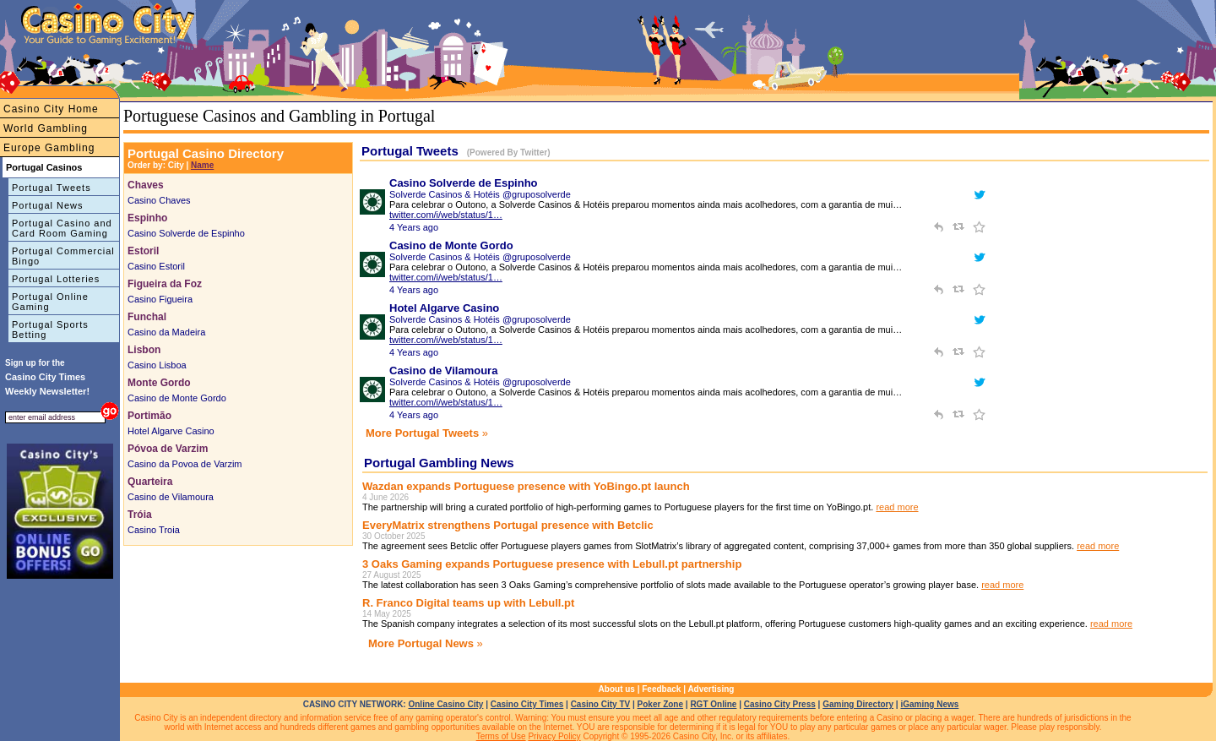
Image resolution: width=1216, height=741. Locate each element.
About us (617, 689)
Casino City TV (601, 704)
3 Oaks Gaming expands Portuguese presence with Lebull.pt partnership (551, 564)
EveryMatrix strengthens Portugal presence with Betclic (508, 525)
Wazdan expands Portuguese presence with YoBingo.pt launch (526, 486)
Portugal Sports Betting (50, 329)
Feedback (661, 689)
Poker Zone (660, 704)
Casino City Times (527, 704)
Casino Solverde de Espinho (186, 233)
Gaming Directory (857, 704)
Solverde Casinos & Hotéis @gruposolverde (480, 194)
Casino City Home (51, 109)
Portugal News (48, 205)
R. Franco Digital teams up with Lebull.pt (468, 603)
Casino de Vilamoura (171, 497)
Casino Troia (154, 530)
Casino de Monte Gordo (177, 398)
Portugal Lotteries (56, 279)
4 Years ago (413, 227)
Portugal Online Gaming (50, 301)
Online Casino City (445, 704)
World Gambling (45, 128)
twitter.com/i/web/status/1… (445, 215)
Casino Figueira (160, 299)
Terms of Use (501, 736)
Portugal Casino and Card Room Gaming (62, 228)
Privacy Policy (554, 736)
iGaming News (929, 704)
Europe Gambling (49, 148)
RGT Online (713, 704)
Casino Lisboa (157, 365)
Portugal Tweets (51, 188)
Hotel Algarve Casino (171, 431)
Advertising (710, 689)
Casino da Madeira (166, 332)
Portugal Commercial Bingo (63, 256)
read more (897, 507)
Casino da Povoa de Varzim (185, 464)
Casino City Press (780, 704)
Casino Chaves (159, 200)
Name (202, 165)
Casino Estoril (156, 266)
